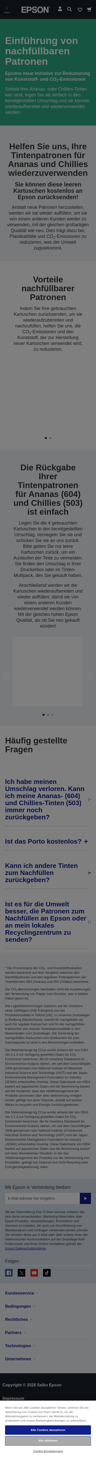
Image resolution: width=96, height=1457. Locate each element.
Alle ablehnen (48, 1440)
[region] (48, 1428)
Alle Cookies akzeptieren (48, 1429)
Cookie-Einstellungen (48, 1451)
